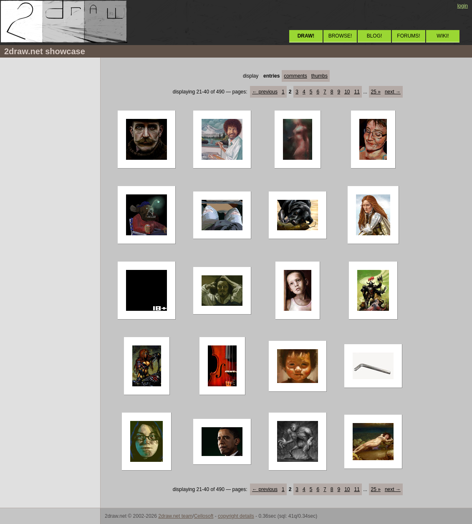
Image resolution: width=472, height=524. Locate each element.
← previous (265, 92)
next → (393, 92)
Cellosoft (204, 516)
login (462, 6)
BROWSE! (340, 36)
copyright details (236, 516)
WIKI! (443, 36)
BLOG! (374, 36)
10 (347, 92)
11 (356, 92)
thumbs (319, 76)
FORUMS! (408, 36)
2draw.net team (175, 516)
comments (295, 76)
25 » (376, 92)
